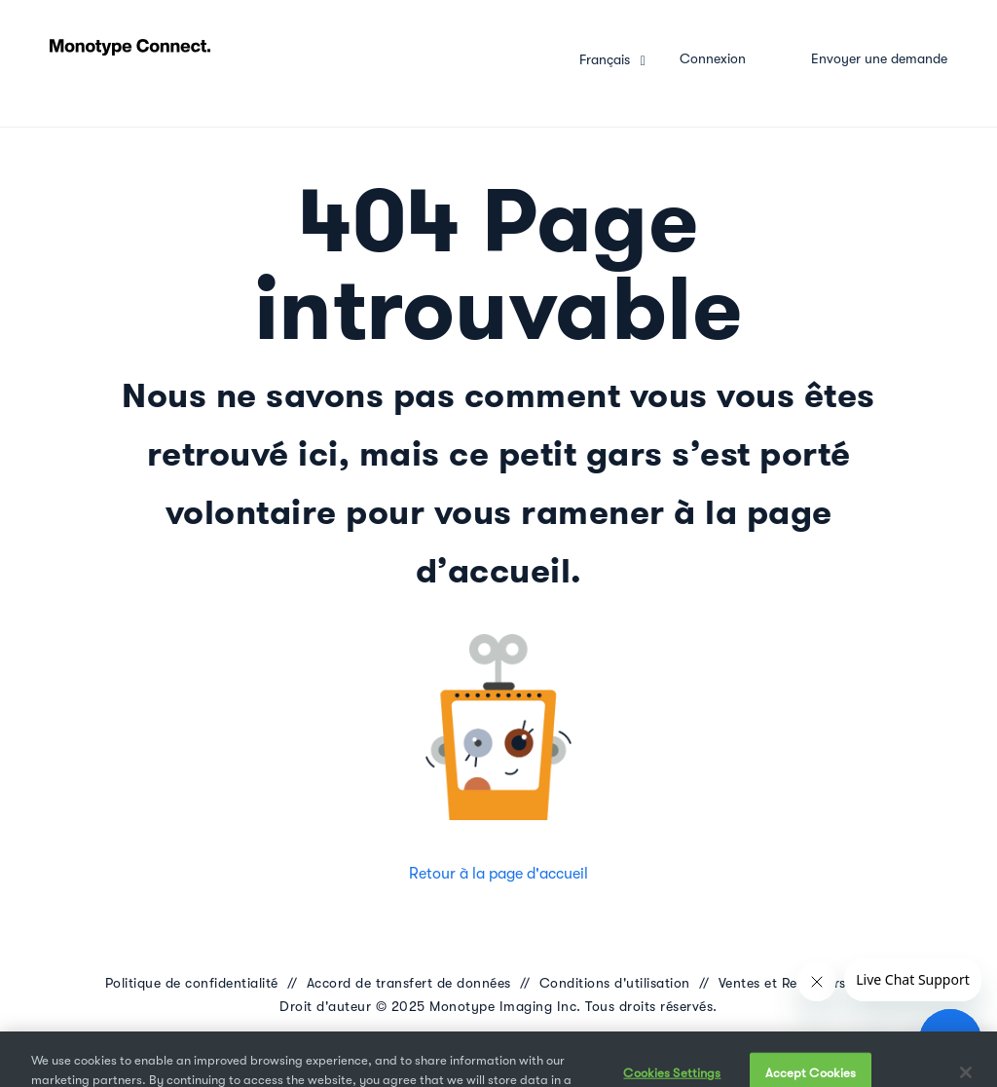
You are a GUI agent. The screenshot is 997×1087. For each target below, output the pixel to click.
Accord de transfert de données (409, 983)
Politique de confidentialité (191, 983)
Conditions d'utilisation (614, 983)
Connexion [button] (713, 58)
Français (606, 59)
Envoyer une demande (879, 58)
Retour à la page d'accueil (498, 873)
